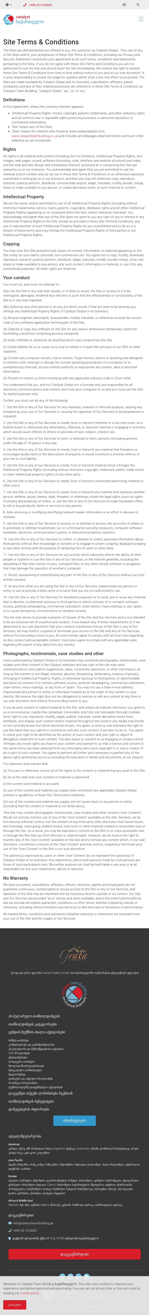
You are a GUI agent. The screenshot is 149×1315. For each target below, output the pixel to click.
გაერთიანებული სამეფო (62, 1180)
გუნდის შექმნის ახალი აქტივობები (36, 1032)
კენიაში (66, 1204)
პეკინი (12, 1164)
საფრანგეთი (113, 1180)
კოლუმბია (43, 1152)
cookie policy (29, 1293)
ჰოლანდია (86, 1180)
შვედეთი (59, 1193)
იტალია (13, 1180)
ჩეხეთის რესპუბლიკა (79, 1189)
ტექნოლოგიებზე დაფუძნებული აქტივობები (35, 1087)
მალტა (112, 1189)
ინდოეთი (80, 1164)
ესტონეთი (39, 1180)
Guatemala (83, 1148)
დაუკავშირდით (74, 1254)
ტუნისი (35, 1204)
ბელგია (41, 1184)
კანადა (12, 1148)
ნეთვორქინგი (17, 1074)
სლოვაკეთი (125, 1189)
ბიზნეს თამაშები (18, 1040)
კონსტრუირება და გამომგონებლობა (31, 1044)
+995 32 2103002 (40, 5)
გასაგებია (14, 1304)
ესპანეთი (36, 1193)
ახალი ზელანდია (113, 1164)
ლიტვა (47, 1189)
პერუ (22, 1148)
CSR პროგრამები (19, 1053)
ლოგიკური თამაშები (21, 1061)
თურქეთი (26, 1180)
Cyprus (51, 1184)
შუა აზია (25, 1204)
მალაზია (23, 1164)
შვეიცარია (97, 1184)
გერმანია (23, 1193)
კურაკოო (30, 1152)
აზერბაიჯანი (124, 1184)
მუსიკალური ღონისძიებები (25, 1070)
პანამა (95, 1148)
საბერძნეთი (34, 1189)
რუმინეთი (59, 1189)
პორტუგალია (16, 1189)
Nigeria (45, 1204)
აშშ (28, 1148)
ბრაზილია (37, 1148)
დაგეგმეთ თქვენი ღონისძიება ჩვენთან (40, 1093)
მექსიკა (70, 1148)
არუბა (135, 1148)
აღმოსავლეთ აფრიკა (108, 1204)
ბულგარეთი (130, 1180)
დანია (12, 1193)
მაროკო (55, 1204)
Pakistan (13, 1204)
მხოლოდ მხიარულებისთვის (26, 1065)
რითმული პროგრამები (23, 1082)
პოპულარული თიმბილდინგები (34, 1016)
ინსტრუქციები (74, 1120)
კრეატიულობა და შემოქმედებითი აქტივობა (36, 1048)
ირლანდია (28, 1184)
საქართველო (80, 1184)
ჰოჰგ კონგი (37, 1164)
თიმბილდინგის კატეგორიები (32, 1024)
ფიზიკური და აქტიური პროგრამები (30, 1078)
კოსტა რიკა (15, 1152)
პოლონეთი (64, 1184)
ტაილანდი (94, 1164)
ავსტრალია (132, 1164)
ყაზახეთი (14, 1184)
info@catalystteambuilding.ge (33, 1223)
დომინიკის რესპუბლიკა (115, 1148)
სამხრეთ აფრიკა (83, 1204)
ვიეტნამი (13, 1168)
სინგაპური (51, 1164)
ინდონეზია (66, 1164)
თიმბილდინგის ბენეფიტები (31, 1101)
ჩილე (49, 1148)
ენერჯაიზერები (17, 1057)
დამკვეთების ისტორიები (28, 1109)
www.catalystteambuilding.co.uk (35, 136)
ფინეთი (99, 1180)
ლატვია (48, 1193)
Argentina (59, 1148)
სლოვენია (100, 1189)
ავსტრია (110, 1184)
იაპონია (26, 1168)
